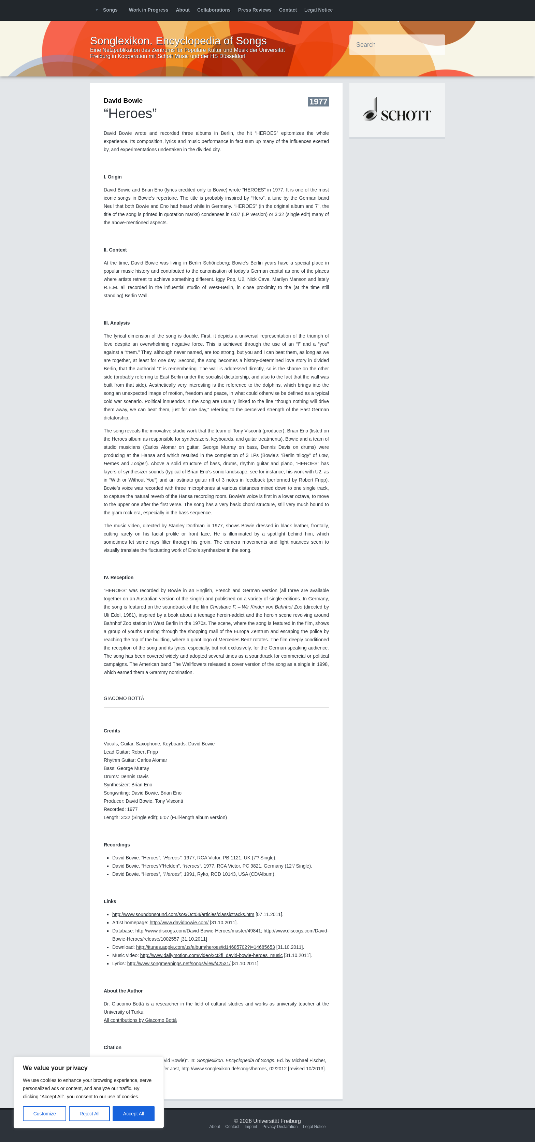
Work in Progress (149, 10)
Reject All (89, 1113)
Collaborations (214, 10)
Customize (44, 1113)
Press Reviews (255, 10)
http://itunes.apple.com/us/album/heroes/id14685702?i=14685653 (205, 947)
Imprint (251, 1126)
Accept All (133, 1113)
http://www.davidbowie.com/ (179, 922)
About (182, 10)
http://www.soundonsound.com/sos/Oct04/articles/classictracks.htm (183, 914)
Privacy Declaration (280, 1126)
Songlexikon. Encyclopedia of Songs (178, 40)
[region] (89, 1092)
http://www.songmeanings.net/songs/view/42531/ (179, 963)
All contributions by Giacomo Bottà (140, 1020)
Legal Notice (318, 10)
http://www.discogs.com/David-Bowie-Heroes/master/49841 (198, 930)
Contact (288, 10)
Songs (110, 10)
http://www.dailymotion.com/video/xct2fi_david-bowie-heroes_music (211, 955)
